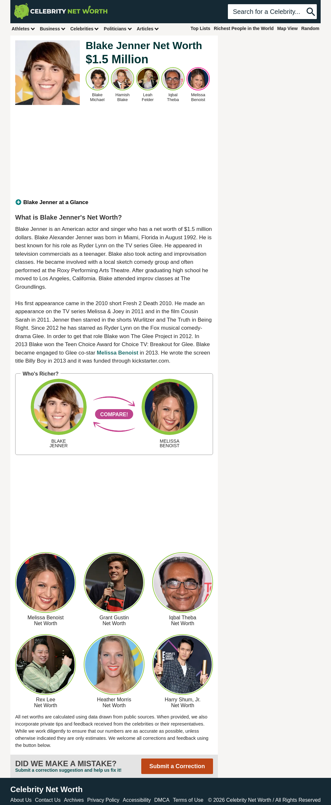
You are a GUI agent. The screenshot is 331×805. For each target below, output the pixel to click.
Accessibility (137, 800)
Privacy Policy (103, 800)
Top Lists (200, 28)
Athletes (23, 28)
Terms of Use (188, 800)
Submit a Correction (177, 766)
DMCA (161, 800)
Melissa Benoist (117, 353)
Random (310, 28)
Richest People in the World (244, 28)
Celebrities (84, 28)
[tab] (114, 202)
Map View (287, 28)
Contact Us (47, 800)
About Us (21, 800)
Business (53, 28)
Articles (148, 28)
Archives (74, 800)
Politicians (118, 28)
